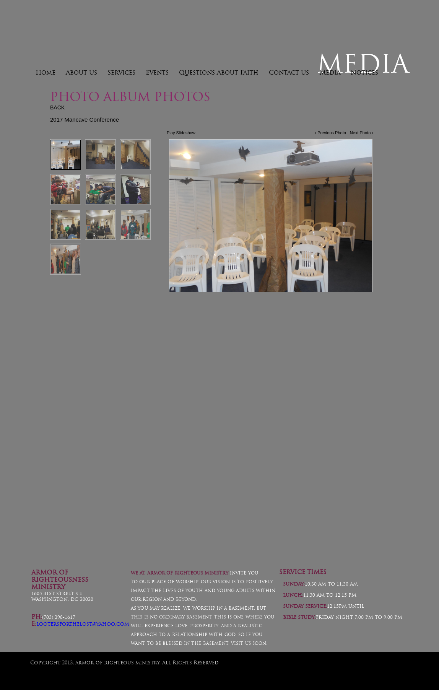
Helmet (81, 478)
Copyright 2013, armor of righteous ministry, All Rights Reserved (124, 662)
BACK (57, 107)
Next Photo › (361, 132)
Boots (356, 480)
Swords (177, 477)
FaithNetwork (396, 669)
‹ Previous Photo (330, 132)
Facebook (400, 539)
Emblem (265, 480)
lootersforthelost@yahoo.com (82, 624)
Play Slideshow (181, 132)
